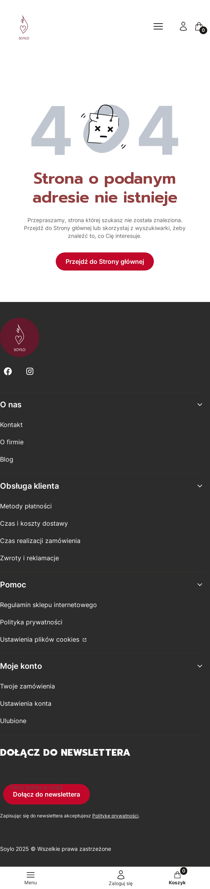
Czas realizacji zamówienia (40, 541)
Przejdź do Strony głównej (105, 261)
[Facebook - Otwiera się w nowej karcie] (8, 371)
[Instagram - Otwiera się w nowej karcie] (30, 371)
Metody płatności (26, 506)
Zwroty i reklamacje (29, 558)
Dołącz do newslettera (46, 794)
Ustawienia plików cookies (40, 639)
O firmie (12, 442)
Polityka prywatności (31, 622)
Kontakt (11, 425)
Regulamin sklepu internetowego (48, 605)
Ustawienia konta (25, 703)
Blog (6, 459)
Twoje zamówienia (27, 686)
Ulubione (13, 721)
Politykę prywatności (115, 816)
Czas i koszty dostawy (34, 523)
